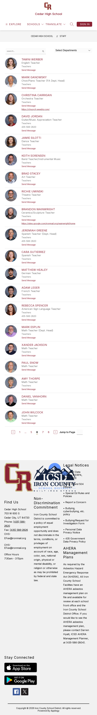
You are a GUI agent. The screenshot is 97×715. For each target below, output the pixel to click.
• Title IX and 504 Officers (73, 486)
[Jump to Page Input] (80, 432)
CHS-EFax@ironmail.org (15, 546)
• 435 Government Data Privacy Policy (74, 540)
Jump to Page (67, 432)
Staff (63, 36)
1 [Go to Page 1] (19, 432)
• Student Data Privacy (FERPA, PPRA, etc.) (72, 474)
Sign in (85, 24)
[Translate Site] (55, 24)
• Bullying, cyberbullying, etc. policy (73, 511)
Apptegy (55, 710)
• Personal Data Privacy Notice (72, 531)
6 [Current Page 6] (37, 432)
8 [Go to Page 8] (48, 432)
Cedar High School (42, 36)
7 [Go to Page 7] (43, 432)
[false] (26, 51)
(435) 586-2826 (19, 529)
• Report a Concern (74, 502)
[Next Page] (55, 432)
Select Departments (66, 50)
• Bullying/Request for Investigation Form (76, 522)
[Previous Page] (13, 432)
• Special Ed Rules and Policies (76, 495)
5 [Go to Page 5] (31, 432)
